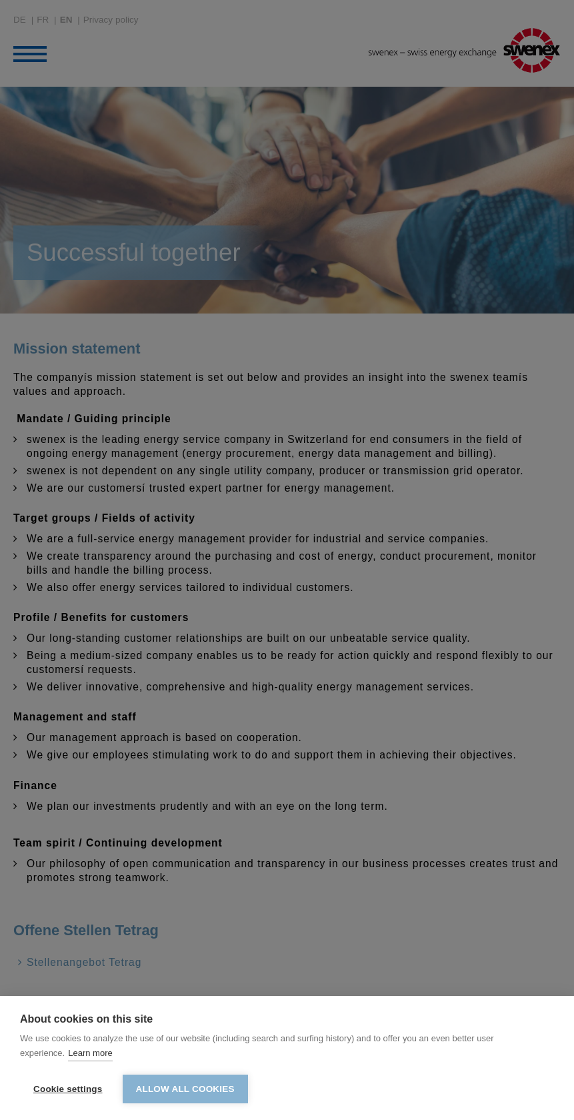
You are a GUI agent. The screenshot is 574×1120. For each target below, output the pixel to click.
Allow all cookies (185, 1089)
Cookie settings (68, 1089)
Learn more (90, 1053)
